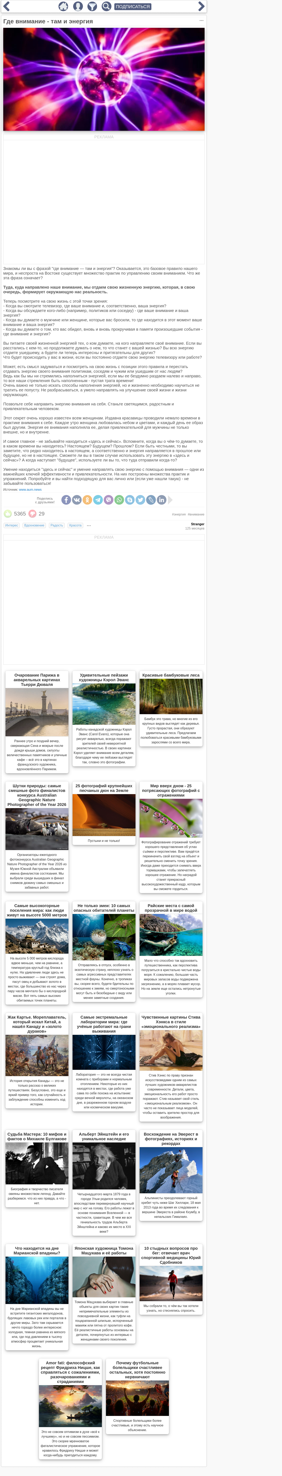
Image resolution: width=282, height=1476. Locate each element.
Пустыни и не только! (104, 841)
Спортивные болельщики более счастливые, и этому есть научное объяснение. (137, 1425)
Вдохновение (34, 525)
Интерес (11, 525)
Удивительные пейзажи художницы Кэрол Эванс (104, 677)
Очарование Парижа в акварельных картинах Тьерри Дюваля (37, 680)
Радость (57, 525)
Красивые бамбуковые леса (170, 675)
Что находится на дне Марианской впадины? (37, 1250)
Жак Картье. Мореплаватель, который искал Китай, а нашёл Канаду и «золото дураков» (37, 1024)
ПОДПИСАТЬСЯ (133, 6)
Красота (75, 525)
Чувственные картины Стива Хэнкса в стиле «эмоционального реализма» (170, 1022)
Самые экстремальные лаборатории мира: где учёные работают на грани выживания (104, 1024)
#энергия (179, 514)
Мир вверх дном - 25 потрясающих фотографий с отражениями (171, 790)
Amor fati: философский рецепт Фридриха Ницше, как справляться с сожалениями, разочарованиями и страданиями (70, 1372)
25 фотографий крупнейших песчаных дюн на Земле (104, 788)
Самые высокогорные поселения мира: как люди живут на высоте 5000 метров (37, 910)
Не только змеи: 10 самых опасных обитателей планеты (104, 908)
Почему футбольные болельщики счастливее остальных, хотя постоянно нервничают (137, 1370)
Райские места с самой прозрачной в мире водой (171, 908)
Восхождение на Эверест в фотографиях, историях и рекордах (171, 1139)
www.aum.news (30, 489)
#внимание (196, 514)
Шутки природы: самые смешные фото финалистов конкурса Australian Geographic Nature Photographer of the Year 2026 (37, 795)
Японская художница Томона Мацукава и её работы (104, 1250)
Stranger (197, 524)
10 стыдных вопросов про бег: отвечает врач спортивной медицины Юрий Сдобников (171, 1255)
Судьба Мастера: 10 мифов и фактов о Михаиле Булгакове (37, 1136)
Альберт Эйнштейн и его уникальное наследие (104, 1136)
